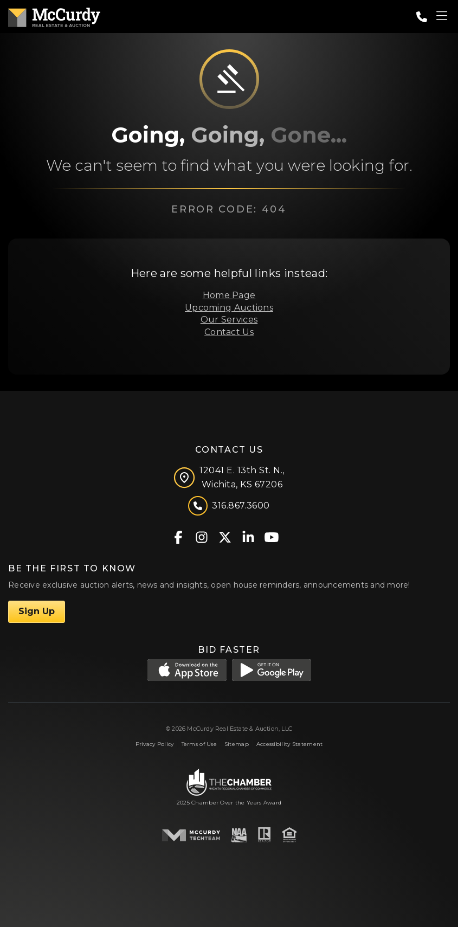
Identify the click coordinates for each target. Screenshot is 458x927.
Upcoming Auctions (229, 307)
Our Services (229, 319)
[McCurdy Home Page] (54, 15)
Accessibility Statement (289, 744)
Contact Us (229, 332)
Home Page (229, 295)
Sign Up (36, 611)
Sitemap (236, 744)
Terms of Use (199, 744)
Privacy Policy (155, 744)
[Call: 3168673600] (422, 17)
